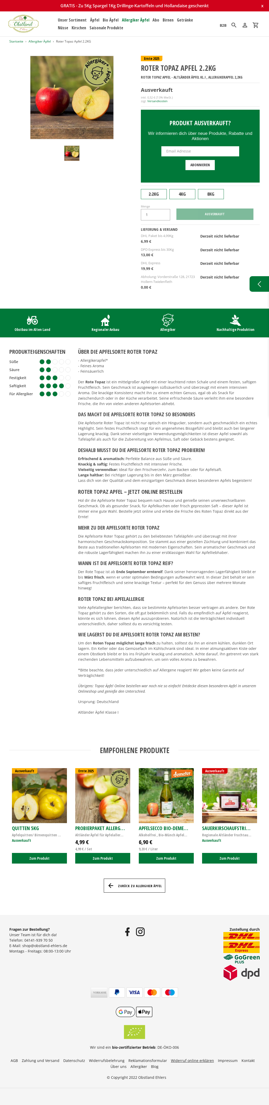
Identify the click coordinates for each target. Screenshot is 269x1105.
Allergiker (138, 1066)
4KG (182, 194)
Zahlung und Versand (40, 1060)
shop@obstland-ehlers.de (44, 945)
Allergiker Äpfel (40, 41)
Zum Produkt (39, 858)
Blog (154, 1066)
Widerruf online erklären (192, 1060)
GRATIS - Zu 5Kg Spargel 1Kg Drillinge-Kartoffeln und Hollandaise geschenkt (134, 6)
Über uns (119, 1066)
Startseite (16, 41)
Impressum (228, 1060)
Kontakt (248, 1060)
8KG (210, 194)
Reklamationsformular (147, 1060)
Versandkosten (157, 101)
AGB (14, 1060)
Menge (145, 206)
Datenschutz (74, 1060)
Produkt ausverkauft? (200, 123)
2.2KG (154, 194)
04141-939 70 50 (38, 940)
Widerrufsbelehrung (107, 1060)
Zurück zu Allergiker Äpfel (134, 885)
